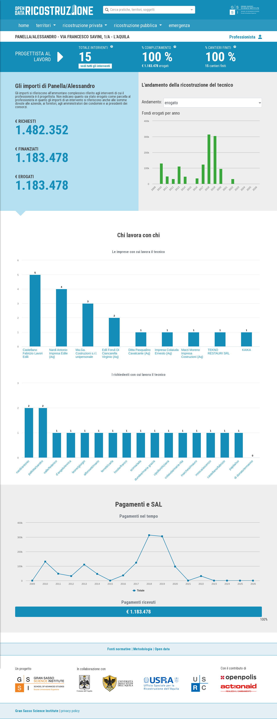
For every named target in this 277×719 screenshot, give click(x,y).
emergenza (179, 25)
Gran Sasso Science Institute (36, 711)
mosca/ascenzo (203, 468)
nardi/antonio (22, 466)
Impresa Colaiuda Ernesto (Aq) (167, 351)
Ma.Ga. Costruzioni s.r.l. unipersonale (86, 353)
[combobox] (145, 10)
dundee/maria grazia (145, 470)
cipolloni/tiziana (161, 467)
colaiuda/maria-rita (174, 469)
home (24, 25)
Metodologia (142, 649)
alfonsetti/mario (91, 467)
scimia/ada (135, 465)
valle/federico (50, 466)
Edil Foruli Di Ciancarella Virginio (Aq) (110, 353)
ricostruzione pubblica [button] (136, 25)
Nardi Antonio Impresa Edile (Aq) (58, 353)
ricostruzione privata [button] (83, 25)
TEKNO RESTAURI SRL (219, 351)
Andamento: (152, 102)
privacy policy (70, 711)
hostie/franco (120, 466)
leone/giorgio (78, 466)
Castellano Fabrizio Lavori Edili (33, 353)
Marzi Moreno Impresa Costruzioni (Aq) (192, 353)
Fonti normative (119, 649)
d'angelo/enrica (63, 467)
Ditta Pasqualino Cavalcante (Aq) (140, 351)
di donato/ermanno (243, 469)
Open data (162, 649)
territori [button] (44, 25)
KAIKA (246, 350)
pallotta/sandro (35, 467)
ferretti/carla (107, 466)
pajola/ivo (234, 465)
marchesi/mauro (189, 468)
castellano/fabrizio (216, 469)
